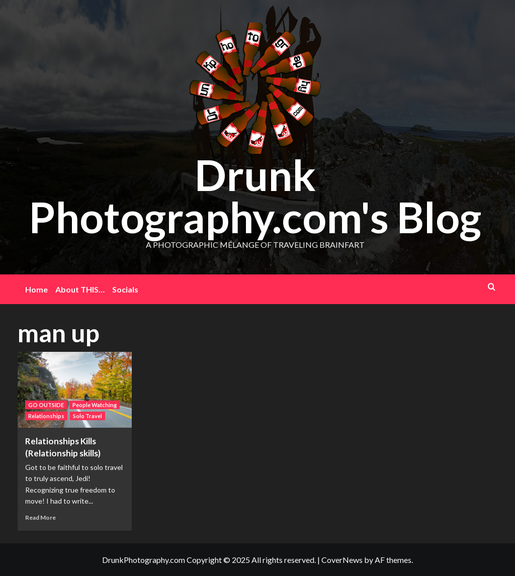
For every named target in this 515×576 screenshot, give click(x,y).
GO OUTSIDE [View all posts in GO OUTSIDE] (46, 405)
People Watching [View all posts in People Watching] (94, 405)
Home (36, 289)
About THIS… (80, 289)
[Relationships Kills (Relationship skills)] (75, 390)
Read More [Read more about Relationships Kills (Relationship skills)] (40, 517)
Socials (125, 289)
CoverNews (342, 559)
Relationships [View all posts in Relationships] (46, 416)
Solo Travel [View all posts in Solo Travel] (87, 416)
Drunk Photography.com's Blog (255, 195)
